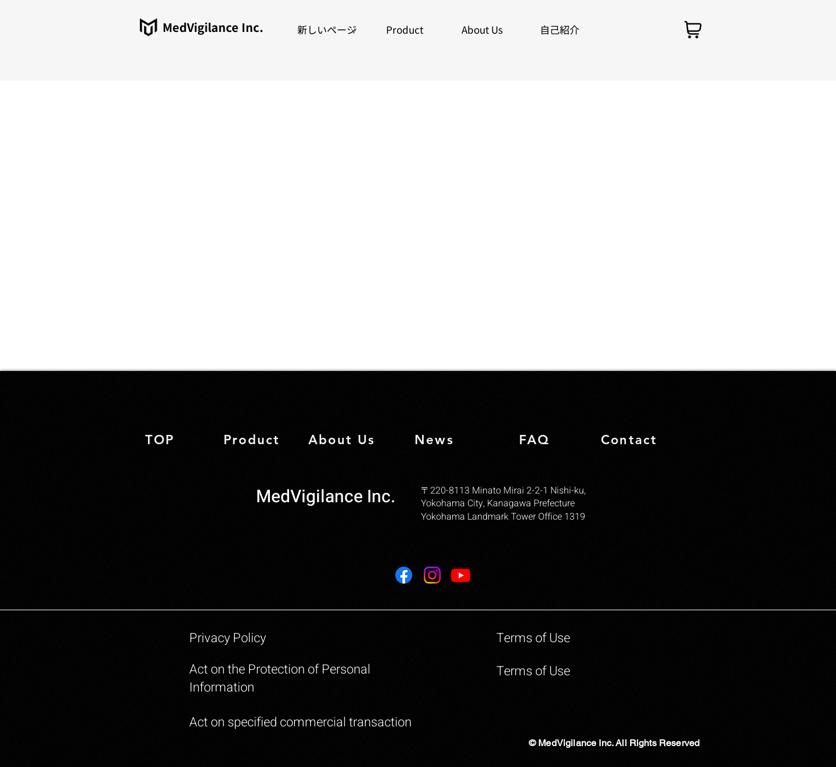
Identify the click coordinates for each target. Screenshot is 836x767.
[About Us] (343, 439)
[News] (445, 439)
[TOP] (182, 439)
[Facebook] (403, 575)
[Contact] (646, 439)
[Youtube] (460, 575)
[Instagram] (432, 575)
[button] (405, 29)
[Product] (261, 439)
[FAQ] (549, 439)
